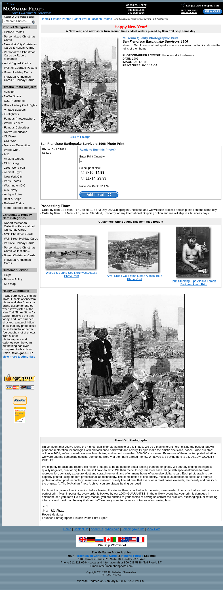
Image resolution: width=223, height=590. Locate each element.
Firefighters (11, 114)
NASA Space (12, 96)
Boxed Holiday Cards (18, 72)
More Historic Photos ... (19, 207)
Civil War (10, 141)
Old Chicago (12, 163)
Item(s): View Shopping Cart (200, 5)
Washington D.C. (15, 185)
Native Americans (15, 132)
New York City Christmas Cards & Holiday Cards (20, 46)
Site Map (10, 284)
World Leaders (13, 123)
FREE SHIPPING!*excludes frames (189, 11)
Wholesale (112, 529)
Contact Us (81, 529)
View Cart (153, 529)
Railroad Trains (14, 203)
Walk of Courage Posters (20, 67)
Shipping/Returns (133, 529)
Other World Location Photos (93, 19)
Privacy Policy (13, 279)
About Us (97, 529)
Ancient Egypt (13, 172)
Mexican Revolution (17, 145)
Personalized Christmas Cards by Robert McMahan (20, 55)
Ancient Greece (14, 158)
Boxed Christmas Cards (20, 255)
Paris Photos (12, 181)
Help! (7, 275)
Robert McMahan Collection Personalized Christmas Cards (19, 226)
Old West (10, 136)
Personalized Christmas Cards (96, 555)
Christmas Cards (18, 234)
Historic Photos (14, 32)
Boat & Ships (12, 199)
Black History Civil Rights (20, 105)
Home (45, 19)
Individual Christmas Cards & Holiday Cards (19, 78)
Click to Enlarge (79, 137)
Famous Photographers (19, 118)
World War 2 (12, 149)
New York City (13, 176)
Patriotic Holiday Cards (19, 243)
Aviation (9, 91)
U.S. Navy (10, 190)
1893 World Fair (14, 167)
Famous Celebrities (17, 127)
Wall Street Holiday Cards (21, 238)
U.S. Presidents (14, 100)
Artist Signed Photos (17, 63)
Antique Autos (13, 194)
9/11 (7, 154)
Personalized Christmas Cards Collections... (20, 249)
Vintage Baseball (15, 109)
